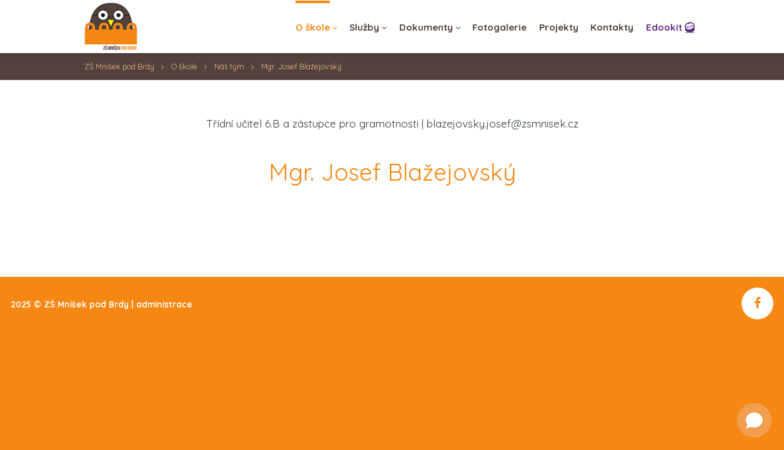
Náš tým (229, 66)
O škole (184, 66)
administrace (164, 304)
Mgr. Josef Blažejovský (301, 66)
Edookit (664, 27)
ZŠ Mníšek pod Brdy (119, 66)
